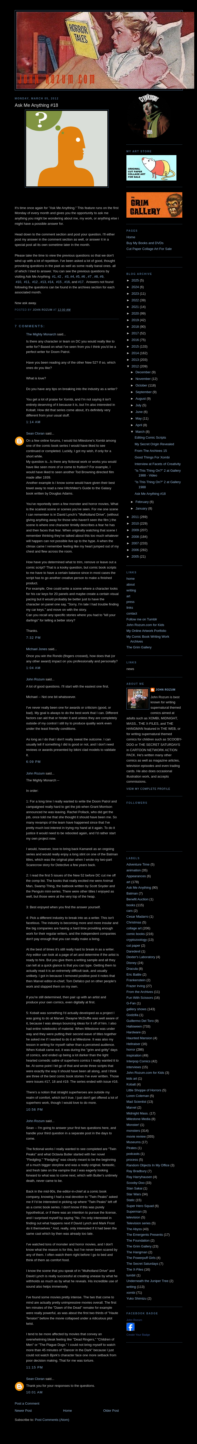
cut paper (133, 945)
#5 (77, 276)
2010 (136, 523)
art (128, 596)
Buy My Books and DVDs (144, 243)
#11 (26, 282)
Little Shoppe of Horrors (143, 1090)
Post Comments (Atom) (52, 1420)
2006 (136, 550)
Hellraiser (133, 1044)
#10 (18, 282)
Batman (132, 893)
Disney (131, 963)
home (130, 578)
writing (131, 590)
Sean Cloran (35, 433)
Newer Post (23, 1410)
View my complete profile (148, 788)
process (132, 1160)
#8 (96, 276)
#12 (35, 282)
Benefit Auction (137, 899)
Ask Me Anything (138, 887)
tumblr (131, 1275)
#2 (59, 276)
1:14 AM (33, 422)
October (142, 385)
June (140, 412)
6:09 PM (33, 762)
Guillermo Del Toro (140, 1021)
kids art (131, 1078)
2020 (136, 313)
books (130, 905)
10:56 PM (34, 1109)
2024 (136, 287)
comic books (135, 934)
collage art (134, 928)
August (141, 398)
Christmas (133, 922)
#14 (50, 282)
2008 (136, 537)
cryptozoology (136, 940)
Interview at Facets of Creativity (157, 464)
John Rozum (35, 679)
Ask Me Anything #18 (150, 494)
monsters (133, 1131)
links (129, 607)
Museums (133, 1142)
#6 (83, 276)
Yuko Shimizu (136, 1298)
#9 (101, 276)
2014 (136, 353)
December (144, 372)
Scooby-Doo (135, 1183)
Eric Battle (133, 974)
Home (67, 1410)
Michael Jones (36, 649)
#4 (72, 276)
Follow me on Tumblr (141, 619)
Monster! (132, 1125)
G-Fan (131, 1003)
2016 (136, 340)
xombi (130, 1292)
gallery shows (136, 1009)
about (130, 584)
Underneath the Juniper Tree (147, 1281)
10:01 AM (34, 1392)
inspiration (133, 1055)
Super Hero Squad (140, 1206)
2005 (136, 556)
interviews (133, 1067)
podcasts (133, 1154)
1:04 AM (33, 668)
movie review (136, 1136)
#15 (59, 282)
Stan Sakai (134, 1188)
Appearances (136, 876)
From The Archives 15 (151, 451)
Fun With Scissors (139, 998)
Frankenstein (135, 980)
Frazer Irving (135, 986)
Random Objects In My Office (148, 1165)
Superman (134, 1211)
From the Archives (139, 992)
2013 (136, 360)
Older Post (111, 1410)
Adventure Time (138, 864)
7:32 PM (33, 637)
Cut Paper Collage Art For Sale (149, 249)
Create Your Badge (138, 1334)
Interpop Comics (138, 1061)
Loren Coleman (137, 1096)
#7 (89, 276)
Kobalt (131, 1084)
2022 (136, 300)
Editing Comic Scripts (150, 437)
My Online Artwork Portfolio (146, 631)
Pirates (131, 1148)
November (144, 379)
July (139, 405)
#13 (43, 282)
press (130, 602)
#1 (54, 276)
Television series (138, 1223)
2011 (136, 517)
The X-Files (134, 1269)
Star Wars (133, 1194)
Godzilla (132, 1015)
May (139, 418)
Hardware (133, 1032)
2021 (136, 307)
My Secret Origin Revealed (154, 444)
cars (129, 911)
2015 (136, 346)
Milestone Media (138, 1119)
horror (130, 1049)
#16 (67, 282)
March (141, 432)
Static (130, 1200)
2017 (136, 333)
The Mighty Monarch (41, 334)
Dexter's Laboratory (140, 957)
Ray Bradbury (136, 1171)
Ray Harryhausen (139, 1177)
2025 (136, 280)
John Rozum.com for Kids (145, 625)
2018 (136, 327)
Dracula (132, 969)
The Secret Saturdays (142, 1264)
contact (131, 613)
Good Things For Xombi (152, 457)
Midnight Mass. (137, 1113)
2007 (136, 543)
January (142, 508)
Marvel (131, 1107)
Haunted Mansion (139, 1038)
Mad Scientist (136, 1102)
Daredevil (133, 951)
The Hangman (136, 1252)
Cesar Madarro (137, 916)
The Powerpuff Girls (141, 1258)
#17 (81, 282)
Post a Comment (27, 1403)
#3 (66, 276)
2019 (136, 320)
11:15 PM (34, 1367)
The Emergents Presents (144, 1235)
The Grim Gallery (139, 647)
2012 (136, 366)
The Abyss (134, 1229)
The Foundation (138, 1240)
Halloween (134, 1026)
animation (133, 870)
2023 (136, 293)
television (133, 1217)
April (139, 425)
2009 (136, 530)
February (143, 502)
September (144, 392)
